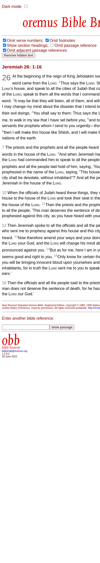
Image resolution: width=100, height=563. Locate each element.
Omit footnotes (62, 40)
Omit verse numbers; (25, 40)
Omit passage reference (75, 45)
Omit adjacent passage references (37, 50)
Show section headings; (28, 45)
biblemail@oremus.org (14, 351)
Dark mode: (12, 6)
